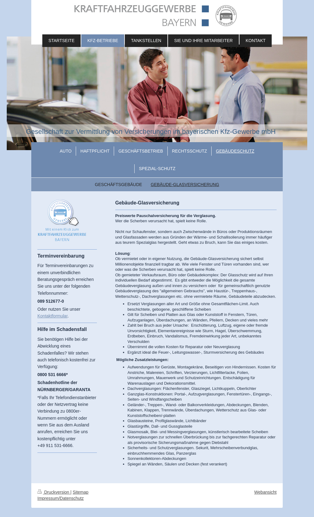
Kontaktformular (52, 315)
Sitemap (80, 492)
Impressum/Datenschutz (60, 498)
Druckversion (53, 492)
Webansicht (265, 492)
